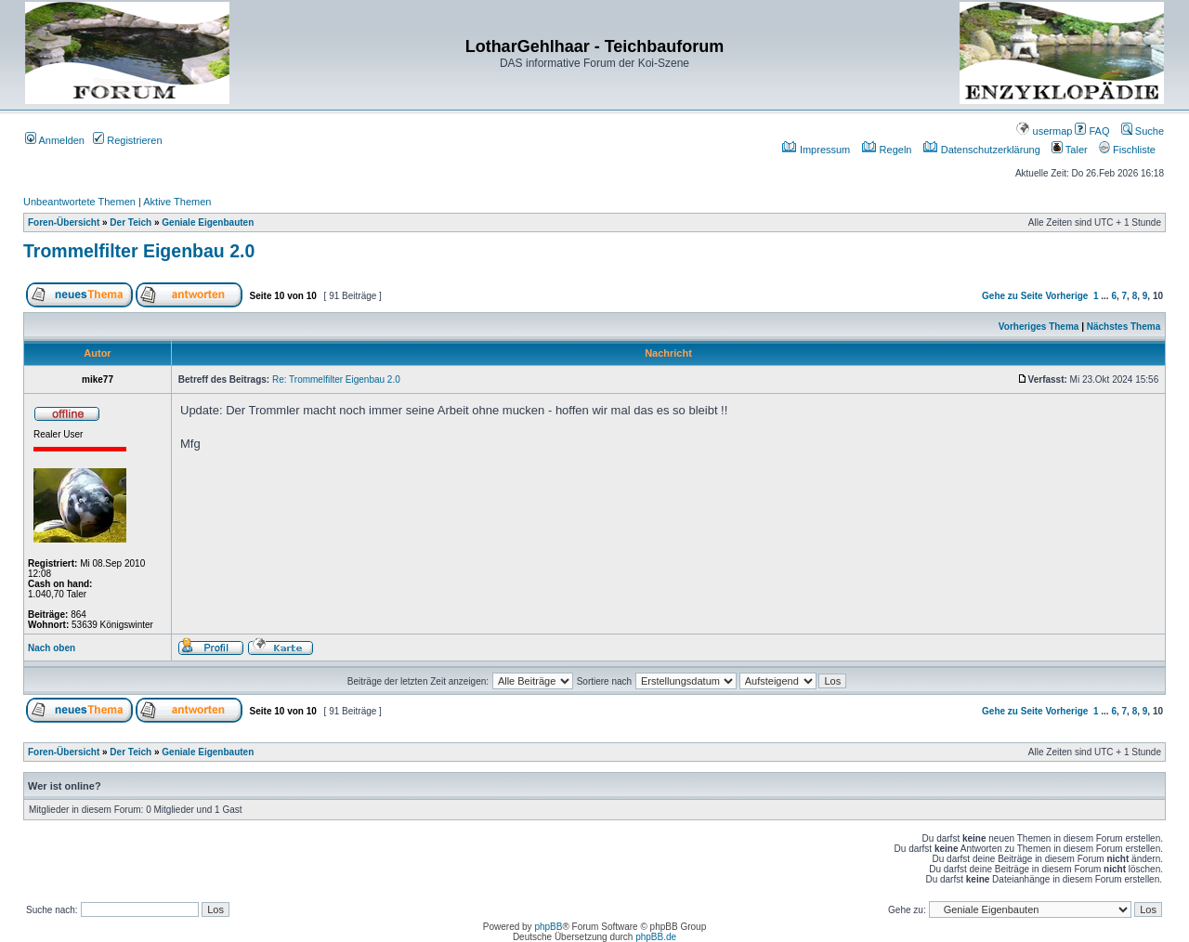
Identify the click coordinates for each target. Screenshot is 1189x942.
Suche (1142, 131)
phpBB (548, 927)
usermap (1044, 131)
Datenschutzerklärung (981, 149)
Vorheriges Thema (1039, 326)
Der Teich (130, 222)
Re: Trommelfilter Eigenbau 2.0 (336, 379)
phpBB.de (655, 937)
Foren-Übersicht (63, 222)
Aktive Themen (177, 201)
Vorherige (1066, 296)
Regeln (887, 149)
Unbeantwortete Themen (79, 201)
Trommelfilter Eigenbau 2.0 (139, 251)
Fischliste (1127, 149)
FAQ (1092, 131)
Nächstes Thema (1123, 326)
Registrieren (127, 140)
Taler (1070, 149)
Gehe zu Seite (1012, 296)
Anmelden (55, 140)
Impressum (816, 149)
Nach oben (51, 648)
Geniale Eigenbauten (208, 222)
